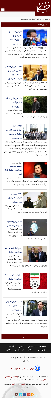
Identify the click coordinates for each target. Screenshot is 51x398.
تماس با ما (23, 357)
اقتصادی (11, 346)
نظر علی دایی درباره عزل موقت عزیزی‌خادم (14, 102)
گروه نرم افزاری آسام (18, 384)
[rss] (32, 395)
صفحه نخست (41, 346)
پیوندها (13, 357)
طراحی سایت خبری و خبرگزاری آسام (22, 368)
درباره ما (42, 357)
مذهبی (8, 349)
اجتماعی (31, 349)
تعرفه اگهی (26, 360)
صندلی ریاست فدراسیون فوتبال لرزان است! (13, 170)
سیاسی (30, 346)
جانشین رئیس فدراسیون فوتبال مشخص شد (15, 198)
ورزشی (21, 346)
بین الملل (41, 349)
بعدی (25, 336)
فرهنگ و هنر (19, 349)
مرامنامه (33, 357)
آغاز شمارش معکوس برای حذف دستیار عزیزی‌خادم (14, 306)
